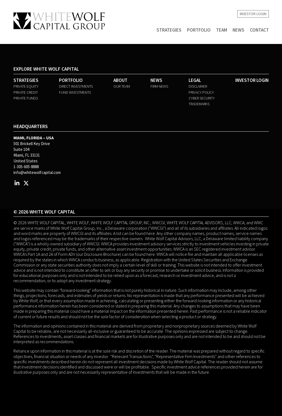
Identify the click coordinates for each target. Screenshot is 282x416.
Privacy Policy (201, 92)
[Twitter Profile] (26, 183)
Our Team (121, 86)
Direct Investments (76, 86)
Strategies (169, 30)
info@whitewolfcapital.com (37, 172)
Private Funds (25, 98)
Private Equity (25, 86)
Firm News (159, 86)
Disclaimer (198, 86)
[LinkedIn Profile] (17, 183)
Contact (259, 30)
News (238, 30)
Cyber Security (202, 98)
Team (221, 30)
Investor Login (253, 14)
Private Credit (25, 92)
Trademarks (199, 103)
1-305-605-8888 (26, 166)
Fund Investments (75, 92)
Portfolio (199, 30)
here (150, 233)
